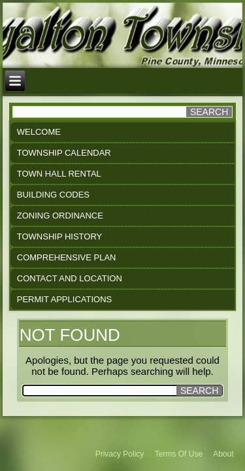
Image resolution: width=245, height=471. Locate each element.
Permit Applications (64, 299)
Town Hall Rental (59, 174)
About (223, 454)
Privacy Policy (119, 454)
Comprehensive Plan (66, 257)
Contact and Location (69, 278)
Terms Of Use (179, 454)
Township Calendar (64, 153)
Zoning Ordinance (60, 215)
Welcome (39, 132)
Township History (60, 236)
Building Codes (53, 195)
